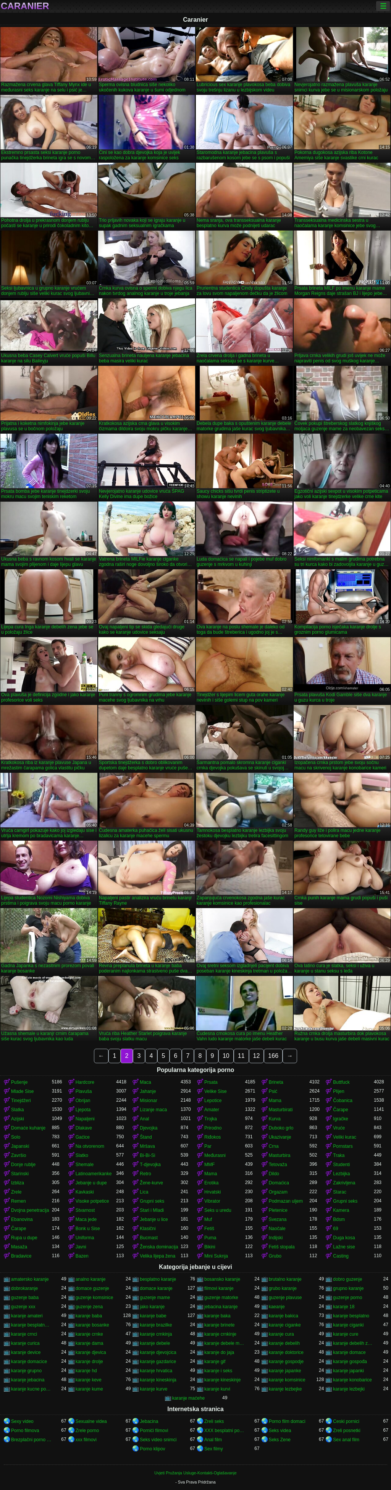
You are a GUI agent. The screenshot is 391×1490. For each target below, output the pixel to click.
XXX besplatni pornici (224, 1430)
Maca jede (86, 1219)
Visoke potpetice (92, 1201)
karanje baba (89, 1316)
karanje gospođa (350, 1361)
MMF (209, 1164)
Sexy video (22, 1421)
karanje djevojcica (158, 1352)
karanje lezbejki (349, 1389)
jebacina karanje (221, 1306)
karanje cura (281, 1334)
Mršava (147, 1146)
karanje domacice (29, 1361)
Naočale (277, 1228)
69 (335, 1228)
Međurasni (215, 1155)
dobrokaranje (24, 1288)
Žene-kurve (151, 1183)
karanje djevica (91, 1352)
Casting (341, 1256)
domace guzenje (92, 1288)
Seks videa (280, 1430)
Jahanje (148, 1091)
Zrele (16, 1192)
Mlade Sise (22, 1091)
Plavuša (84, 1091)
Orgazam (278, 1192)
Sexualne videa (91, 1421)
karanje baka (217, 1316)
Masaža (19, 1247)
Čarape (340, 1109)
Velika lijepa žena (157, 1256)
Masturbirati (281, 1109)
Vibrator (212, 1201)
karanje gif (214, 1361)
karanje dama (89, 1343)
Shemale (85, 1164)
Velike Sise (215, 1091)
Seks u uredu (217, 1210)
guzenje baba (25, 1297)
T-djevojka (150, 1164)
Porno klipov (152, 1449)
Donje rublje (23, 1164)
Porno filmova (25, 1430)
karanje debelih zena (353, 1343)
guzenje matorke (221, 1297)
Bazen (82, 1256)
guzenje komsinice (94, 1297)
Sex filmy (213, 1449)
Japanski (20, 1146)
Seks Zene (280, 1439)
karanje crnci (24, 1334)
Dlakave (84, 1128)
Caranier (25, 6)
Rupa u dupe (24, 1237)
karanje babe (153, 1316)
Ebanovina (22, 1219)
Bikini (209, 1247)
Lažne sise (344, 1247)
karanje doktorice (286, 1352)
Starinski (20, 1173)
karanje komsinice (287, 1380)
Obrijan (83, 1100)
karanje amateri (27, 1316)
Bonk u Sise (88, 1228)
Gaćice (83, 1137)
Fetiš (209, 1228)
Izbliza (17, 1183)
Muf (208, 1219)
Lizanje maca (153, 1109)
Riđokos (212, 1137)
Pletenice (278, 1210)
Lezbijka (341, 1173)
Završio (18, 1155)
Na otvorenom (90, 1146)
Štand (146, 1137)
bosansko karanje (222, 1279)
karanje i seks (218, 1370)
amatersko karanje (30, 1279)
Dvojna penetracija (30, 1210)
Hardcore (85, 1082)
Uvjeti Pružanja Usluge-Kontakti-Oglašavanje (195, 1473)
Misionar (148, 1100)
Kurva (275, 1119)
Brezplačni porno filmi (31, 1439)
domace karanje (156, 1288)
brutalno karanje (285, 1279)
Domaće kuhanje (28, 1128)
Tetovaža (278, 1164)
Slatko (82, 1155)
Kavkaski (85, 1192)
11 (241, 1056)
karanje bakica (283, 1316)
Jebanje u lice (154, 1219)
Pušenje (19, 1082)
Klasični (147, 1228)
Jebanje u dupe (91, 1183)
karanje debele (155, 1343)
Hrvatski (212, 1192)
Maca (145, 1082)
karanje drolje (89, 1361)
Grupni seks (152, 1201)
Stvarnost (85, 1210)
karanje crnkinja (156, 1334)
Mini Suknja (216, 1256)
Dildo (274, 1173)
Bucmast (149, 1237)
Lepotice (212, 1100)
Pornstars (342, 1146)
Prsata (211, 1082)
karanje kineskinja (158, 1380)
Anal (144, 1119)
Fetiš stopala (282, 1247)
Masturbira (280, 1155)
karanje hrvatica (156, 1370)
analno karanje (91, 1279)
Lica (144, 1192)
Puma (210, 1237)
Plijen (338, 1091)
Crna (274, 1146)
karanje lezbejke (285, 1389)
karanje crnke (89, 1334)
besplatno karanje (158, 1279)
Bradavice (21, 1256)
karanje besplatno (351, 1316)
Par (208, 1146)
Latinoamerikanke (94, 1173)
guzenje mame (155, 1297)
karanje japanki (348, 1370)
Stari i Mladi (152, 1210)
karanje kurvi (217, 1389)
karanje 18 (343, 1306)
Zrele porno (87, 1430)
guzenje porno (347, 1297)
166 (273, 1056)
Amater (211, 1109)
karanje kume (89, 1389)
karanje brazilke (156, 1325)
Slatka (17, 1109)
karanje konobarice (352, 1380)
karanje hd (86, 1370)
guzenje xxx (23, 1306)
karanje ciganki (348, 1325)
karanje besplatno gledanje (31, 1325)
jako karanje (152, 1306)
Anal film (213, 1439)
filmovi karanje (219, 1288)
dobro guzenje (347, 1279)
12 (256, 1056)
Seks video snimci (158, 1439)
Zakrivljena (344, 1183)
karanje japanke (285, 1370)
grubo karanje (283, 1288)
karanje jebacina (27, 1380)
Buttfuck (341, 1082)
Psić (273, 1091)
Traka (338, 1155)
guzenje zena (89, 1306)
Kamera (341, 1210)
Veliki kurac (344, 1137)
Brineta (276, 1082)
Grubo (275, 1256)
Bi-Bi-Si (147, 1155)
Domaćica (279, 1183)
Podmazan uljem (286, 1201)
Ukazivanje (280, 1137)
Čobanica (342, 1100)
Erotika (211, 1183)
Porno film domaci (287, 1421)
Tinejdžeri (21, 1100)
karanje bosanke (92, 1325)
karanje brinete (219, 1325)
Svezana (278, 1219)
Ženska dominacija (159, 1247)
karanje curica (25, 1343)
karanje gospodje (286, 1361)
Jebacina (149, 1421)
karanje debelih (284, 1343)
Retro (145, 1173)
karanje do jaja (219, 1352)
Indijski (276, 1237)
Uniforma (85, 1237)
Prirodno (212, 1128)
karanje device (25, 1352)
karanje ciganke (285, 1325)
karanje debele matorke (224, 1343)
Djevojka (148, 1128)
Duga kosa (344, 1237)
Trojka (210, 1119)
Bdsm (339, 1219)
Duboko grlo (281, 1128)
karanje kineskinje (222, 1380)
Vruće (339, 1128)
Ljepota (83, 1109)
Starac (339, 1192)
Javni (81, 1247)
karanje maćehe (188, 1398)
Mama (275, 1100)
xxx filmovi (86, 1439)
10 (226, 1056)
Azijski (17, 1119)
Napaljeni (85, 1119)
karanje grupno (26, 1370)
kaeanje (277, 1306)
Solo (15, 1137)
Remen (18, 1201)
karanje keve (89, 1380)
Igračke (340, 1119)
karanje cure (345, 1334)
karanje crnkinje (220, 1334)
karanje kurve (153, 1389)
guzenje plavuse (285, 1297)
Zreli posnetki (346, 1430)
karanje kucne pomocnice (31, 1389)
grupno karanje (348, 1288)
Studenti (341, 1164)
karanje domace (349, 1352)
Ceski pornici (346, 1421)
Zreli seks (214, 1421)
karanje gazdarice (158, 1361)
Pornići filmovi (154, 1430)
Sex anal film (346, 1439)
